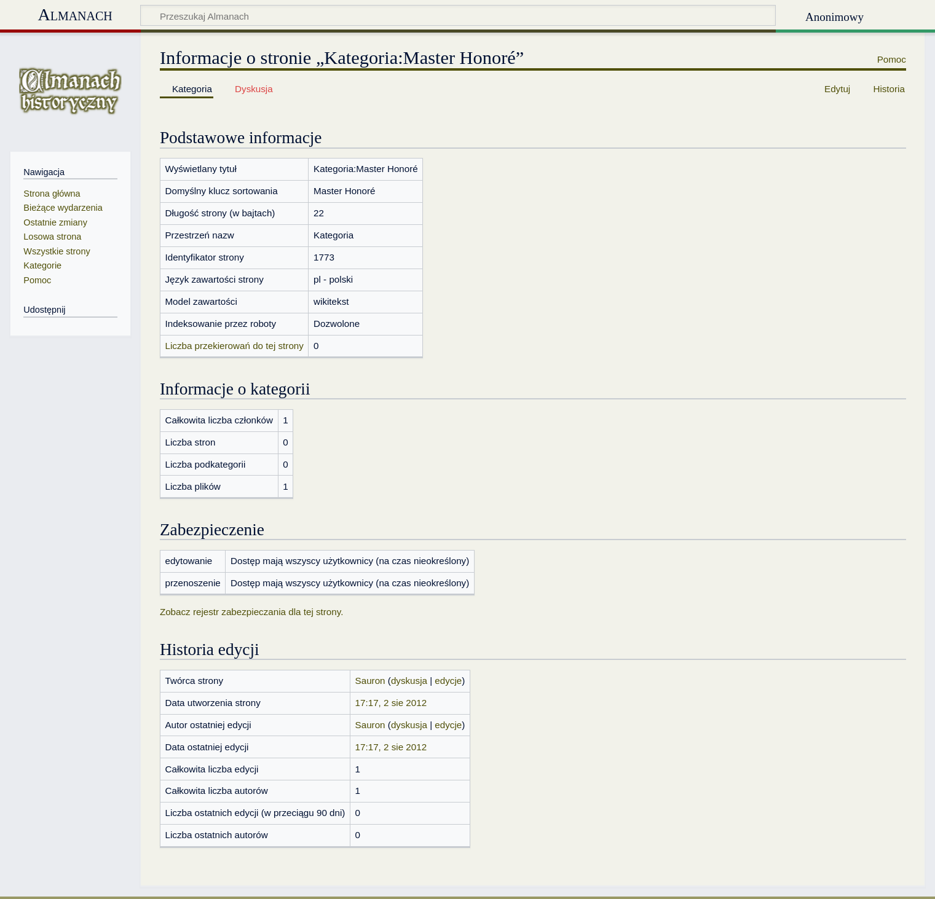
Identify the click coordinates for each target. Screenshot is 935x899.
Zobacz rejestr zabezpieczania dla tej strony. (252, 612)
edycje (448, 680)
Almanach (74, 14)
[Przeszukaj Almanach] (458, 15)
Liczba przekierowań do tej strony (234, 345)
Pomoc (891, 59)
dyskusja (409, 680)
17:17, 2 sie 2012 (391, 702)
